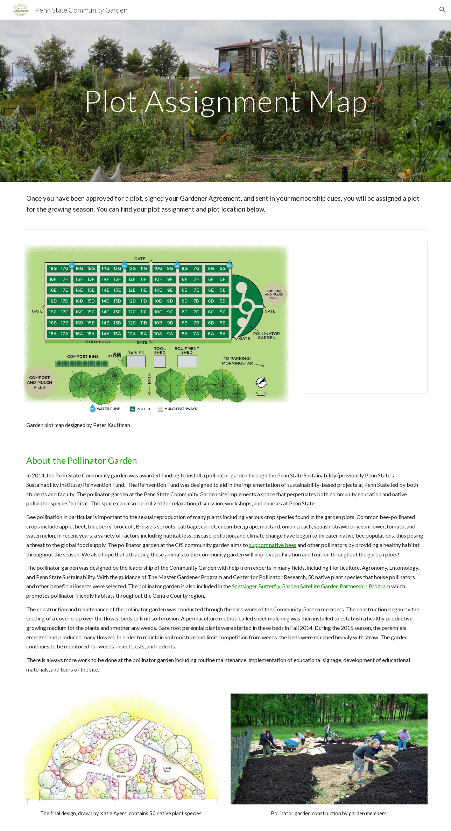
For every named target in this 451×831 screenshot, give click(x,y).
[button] (442, 9)
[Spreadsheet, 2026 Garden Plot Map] (364, 317)
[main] (225, 100)
